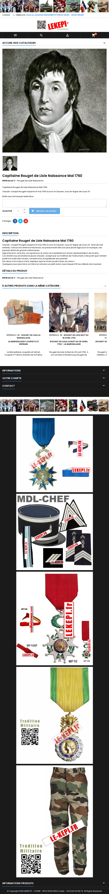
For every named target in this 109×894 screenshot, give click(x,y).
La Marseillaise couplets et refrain (23, 343)
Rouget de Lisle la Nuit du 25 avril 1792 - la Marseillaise (69, 343)
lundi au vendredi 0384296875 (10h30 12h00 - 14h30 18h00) (55, 15)
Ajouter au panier (44, 211)
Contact (6, 15)
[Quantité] (18, 211)
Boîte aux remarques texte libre (18, 196)
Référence (7, 180)
